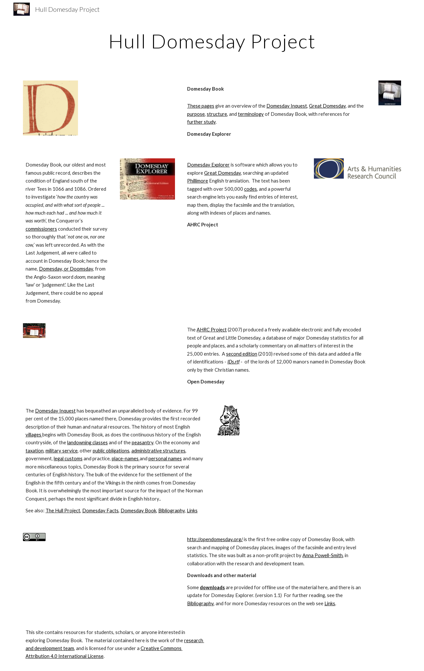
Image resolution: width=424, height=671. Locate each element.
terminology (251, 114)
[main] (212, 40)
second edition (241, 354)
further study (201, 122)
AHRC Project (212, 329)
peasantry (142, 442)
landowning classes (87, 442)
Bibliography (171, 510)
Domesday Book (138, 510)
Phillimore (197, 181)
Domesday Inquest (286, 106)
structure (217, 114)
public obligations (111, 450)
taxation (35, 450)
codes (250, 189)
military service (62, 450)
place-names (126, 458)
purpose (196, 114)
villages (34, 434)
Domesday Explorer (208, 165)
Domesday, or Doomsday (66, 269)
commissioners (41, 229)
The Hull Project (63, 510)
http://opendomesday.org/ (215, 539)
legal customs (68, 458)
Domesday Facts (100, 510)
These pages (200, 106)
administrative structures (158, 450)
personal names (165, 458)
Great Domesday (327, 106)
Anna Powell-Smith (322, 555)
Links (192, 510)
